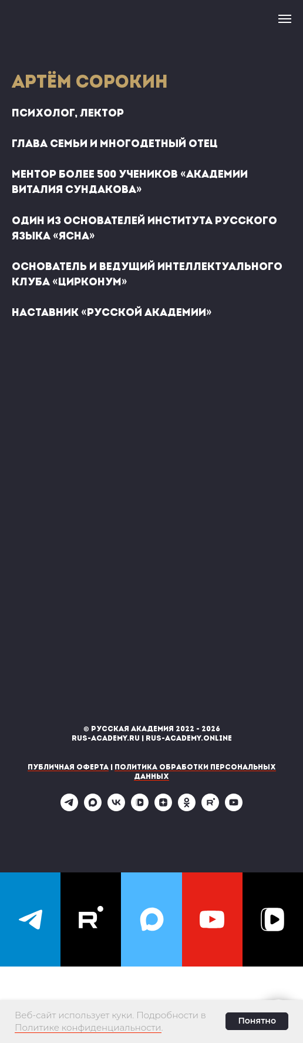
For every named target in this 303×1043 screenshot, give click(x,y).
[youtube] (234, 808)
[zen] (163, 808)
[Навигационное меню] (284, 19)
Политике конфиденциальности (88, 1027)
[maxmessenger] (93, 808)
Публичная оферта (68, 767)
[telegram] (69, 808)
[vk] (116, 808)
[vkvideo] (140, 808)
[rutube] (210, 808)
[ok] (187, 808)
